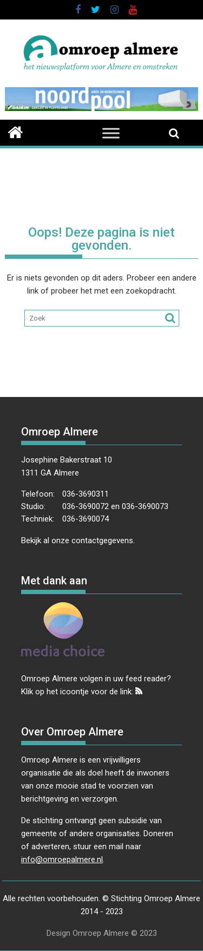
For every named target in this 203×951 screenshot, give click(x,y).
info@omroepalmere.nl (62, 859)
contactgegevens (102, 540)
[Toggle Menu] (111, 133)
